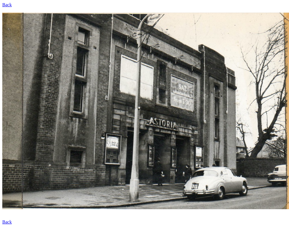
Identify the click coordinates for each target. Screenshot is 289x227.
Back (7, 4)
